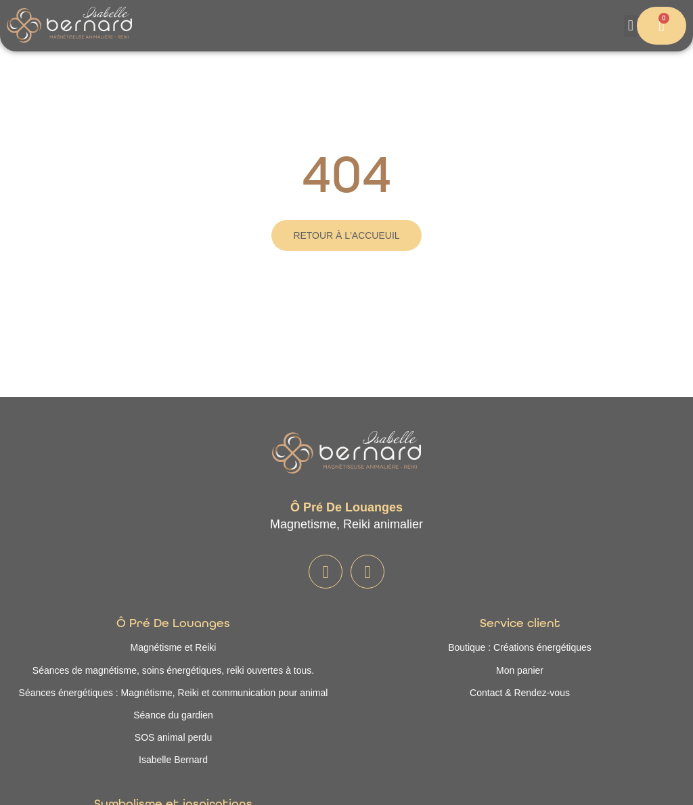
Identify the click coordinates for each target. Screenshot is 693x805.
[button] (630, 26)
